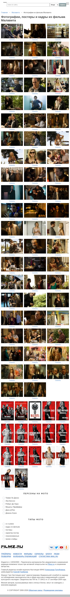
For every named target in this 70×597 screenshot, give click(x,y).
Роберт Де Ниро (12, 504)
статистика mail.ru (48, 556)
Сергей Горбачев (20, 572)
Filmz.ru (51, 564)
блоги (49, 554)
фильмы (28, 554)
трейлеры (6, 554)
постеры (9, 530)
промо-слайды (11, 539)
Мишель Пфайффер (14, 507)
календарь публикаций (25, 556)
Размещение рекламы (53, 590)
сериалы (38, 554)
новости (17, 554)
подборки (6, 556)
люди (56, 554)
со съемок (10, 524)
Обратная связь (35, 590)
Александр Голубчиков (55, 570)
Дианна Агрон (11, 513)
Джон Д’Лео (10, 510)
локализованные (12, 536)
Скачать (12, 40)
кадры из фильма (13, 527)
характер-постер (12, 533)
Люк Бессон (10, 501)
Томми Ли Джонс (12, 498)
